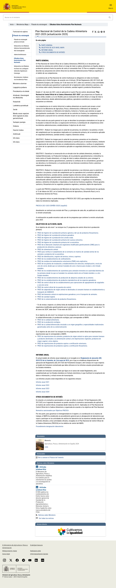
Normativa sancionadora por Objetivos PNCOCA (52, 410)
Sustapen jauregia (19, 122)
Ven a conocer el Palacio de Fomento (51, 457)
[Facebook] (93, 32)
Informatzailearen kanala (39, 554)
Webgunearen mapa (9, 551)
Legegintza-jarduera (20, 87)
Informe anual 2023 (42, 388)
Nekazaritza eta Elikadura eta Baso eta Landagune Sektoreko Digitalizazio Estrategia (21, 69)
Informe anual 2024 (42, 392)
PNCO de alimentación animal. (47, 249)
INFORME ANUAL (47, 50)
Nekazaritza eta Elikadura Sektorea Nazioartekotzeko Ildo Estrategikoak (22, 48)
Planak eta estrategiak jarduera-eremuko (20, 41)
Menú (110, 8)
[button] (111, 6)
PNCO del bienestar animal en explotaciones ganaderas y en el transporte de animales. (67, 294)
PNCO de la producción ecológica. (49, 322)
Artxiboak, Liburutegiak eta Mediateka (21, 96)
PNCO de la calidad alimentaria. (48, 320)
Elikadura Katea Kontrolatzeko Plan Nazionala (20, 60)
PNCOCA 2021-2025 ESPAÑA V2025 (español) (51, 206)
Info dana (16, 138)
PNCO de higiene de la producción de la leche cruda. (55, 238)
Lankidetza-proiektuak (20, 106)
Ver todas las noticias (45, 518)
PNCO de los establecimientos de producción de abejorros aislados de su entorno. (65, 278)
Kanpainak (16, 102)
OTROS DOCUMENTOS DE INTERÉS (53, 52)
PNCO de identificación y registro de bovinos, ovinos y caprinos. (59, 257)
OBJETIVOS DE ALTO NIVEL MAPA (52, 48)
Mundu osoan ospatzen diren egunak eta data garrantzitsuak (21, 116)
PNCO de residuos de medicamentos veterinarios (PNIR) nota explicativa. (62, 261)
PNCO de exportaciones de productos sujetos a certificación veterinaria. (62, 343)
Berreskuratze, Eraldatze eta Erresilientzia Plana (21, 78)
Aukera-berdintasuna (20, 54)
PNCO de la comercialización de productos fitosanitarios (56, 299)
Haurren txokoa (18, 130)
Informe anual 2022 (42, 385)
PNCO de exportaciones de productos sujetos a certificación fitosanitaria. (62, 346)
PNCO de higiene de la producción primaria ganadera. (55, 235)
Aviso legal (6, 554)
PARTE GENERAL (47, 45)
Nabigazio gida (35, 551)
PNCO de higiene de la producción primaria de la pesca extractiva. (60, 240)
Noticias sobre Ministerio (47, 515)
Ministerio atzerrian (19, 84)
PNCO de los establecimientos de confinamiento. (54, 259)
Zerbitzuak (16, 134)
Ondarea (16, 126)
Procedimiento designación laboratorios (49, 426)
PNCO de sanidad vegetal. (46, 297)
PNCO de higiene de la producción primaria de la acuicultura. (58, 242)
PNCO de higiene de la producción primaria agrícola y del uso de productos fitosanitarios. (68, 233)
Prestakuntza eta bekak (21, 91)
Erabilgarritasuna (36, 545)
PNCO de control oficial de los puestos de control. (54, 287)
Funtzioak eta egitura (20, 32)
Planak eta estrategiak (39, 24)
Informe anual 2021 (42, 382)
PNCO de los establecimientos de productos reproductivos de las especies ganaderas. (66, 280)
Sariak (15, 109)
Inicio (12, 24)
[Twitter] (96, 32)
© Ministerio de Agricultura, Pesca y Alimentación (15, 546)
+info (46, 447)
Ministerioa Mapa (22, 24)
